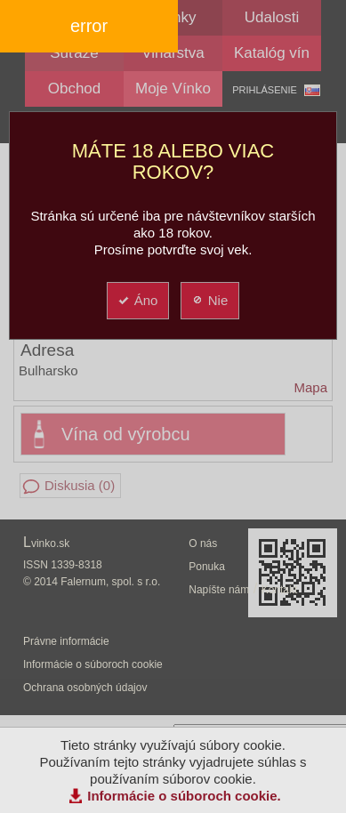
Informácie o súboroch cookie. (184, 795)
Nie (209, 300)
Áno (137, 300)
